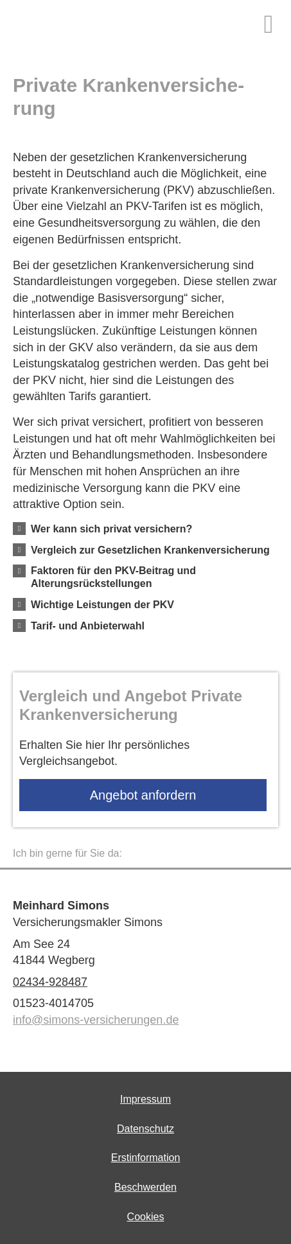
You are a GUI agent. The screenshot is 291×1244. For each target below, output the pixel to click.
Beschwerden (145, 1187)
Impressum (145, 1099)
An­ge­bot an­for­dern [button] (143, 795)
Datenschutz (145, 1128)
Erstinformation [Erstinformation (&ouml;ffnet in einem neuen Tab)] (146, 1157)
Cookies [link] (145, 1216)
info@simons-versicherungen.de (96, 1019)
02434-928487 (50, 982)
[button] (111, 528)
